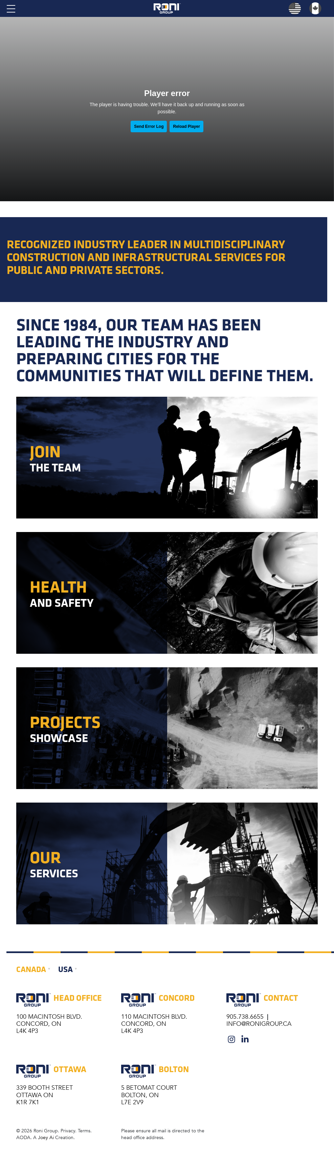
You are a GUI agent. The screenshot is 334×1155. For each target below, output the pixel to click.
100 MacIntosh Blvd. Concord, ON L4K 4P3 (49, 1024)
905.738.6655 (245, 1017)
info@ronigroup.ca (258, 1024)
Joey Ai (46, 1137)
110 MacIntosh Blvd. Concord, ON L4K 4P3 (154, 1024)
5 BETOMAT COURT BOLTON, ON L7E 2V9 (149, 1095)
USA (65, 969)
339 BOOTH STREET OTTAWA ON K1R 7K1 (44, 1095)
